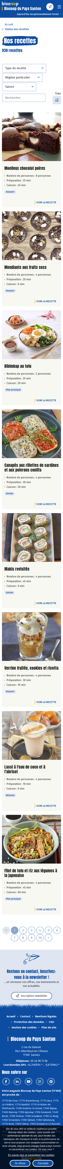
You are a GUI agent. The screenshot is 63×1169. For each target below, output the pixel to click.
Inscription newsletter (31, 996)
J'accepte (42, 1163)
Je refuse (20, 1163)
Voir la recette (46, 202)
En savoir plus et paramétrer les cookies (31, 1155)
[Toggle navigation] (59, 8)
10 (40, 938)
